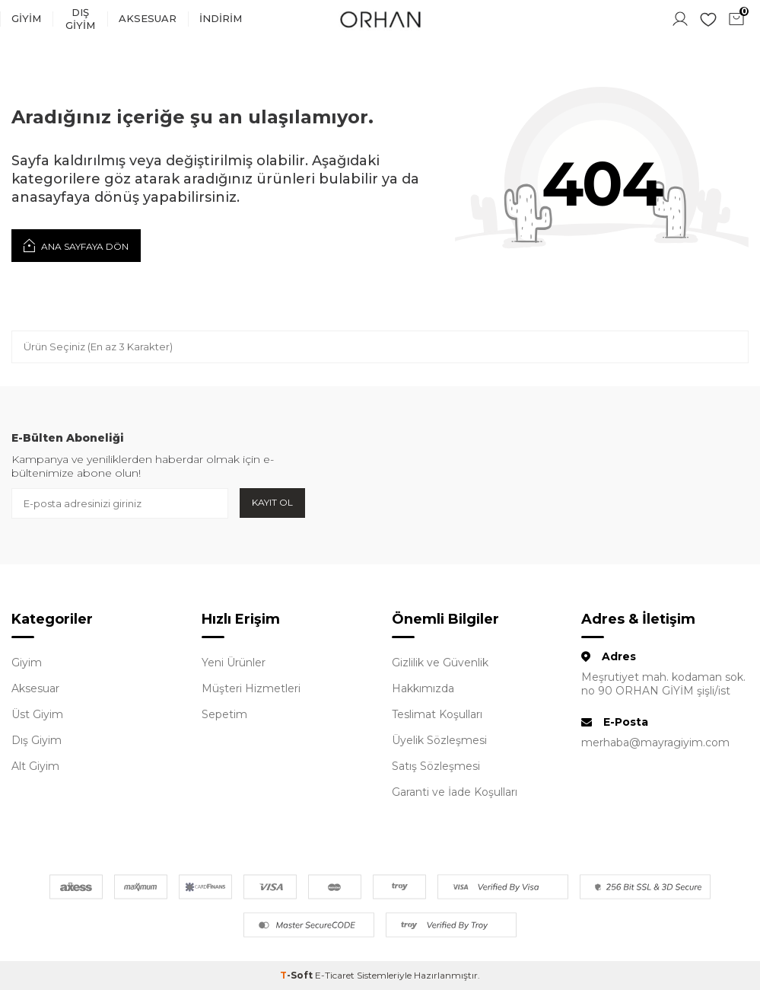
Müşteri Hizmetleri (251, 688)
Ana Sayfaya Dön (76, 245)
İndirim (220, 18)
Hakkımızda (423, 688)
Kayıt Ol (272, 502)
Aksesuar (147, 18)
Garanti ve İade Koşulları (454, 792)
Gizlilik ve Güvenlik (440, 662)
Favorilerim (708, 19)
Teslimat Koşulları (437, 714)
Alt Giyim (35, 766)
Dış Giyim (80, 18)
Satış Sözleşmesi (436, 766)
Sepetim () (738, 17)
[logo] (380, 19)
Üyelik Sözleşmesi (439, 740)
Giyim (26, 18)
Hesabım (680, 19)
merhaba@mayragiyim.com (655, 742)
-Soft (297, 975)
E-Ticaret (335, 975)
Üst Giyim (37, 714)
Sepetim (224, 714)
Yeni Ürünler (234, 662)
